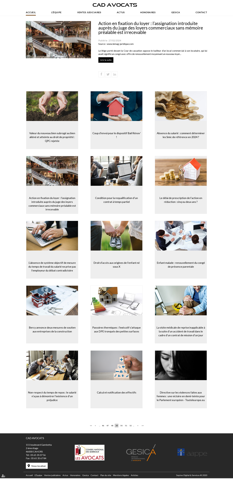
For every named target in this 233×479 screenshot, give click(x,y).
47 (108, 426)
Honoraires (148, 12)
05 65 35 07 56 (38, 455)
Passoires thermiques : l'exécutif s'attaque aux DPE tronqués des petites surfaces (116, 329)
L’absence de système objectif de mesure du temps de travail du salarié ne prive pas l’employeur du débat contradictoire (52, 266)
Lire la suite (106, 59)
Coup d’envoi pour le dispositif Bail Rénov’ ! (116, 134)
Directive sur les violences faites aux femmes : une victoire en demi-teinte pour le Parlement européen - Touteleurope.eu (181, 396)
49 (117, 426)
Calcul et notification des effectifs (116, 392)
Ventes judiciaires (89, 12)
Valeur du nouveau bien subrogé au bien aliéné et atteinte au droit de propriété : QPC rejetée (52, 136)
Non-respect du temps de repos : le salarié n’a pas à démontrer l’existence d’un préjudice (52, 396)
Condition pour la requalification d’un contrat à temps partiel (116, 199)
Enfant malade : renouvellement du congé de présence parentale (181, 264)
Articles (134, 476)
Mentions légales (121, 476)
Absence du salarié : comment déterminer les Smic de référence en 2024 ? (181, 134)
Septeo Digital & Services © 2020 (191, 476)
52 (131, 426)
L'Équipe (56, 12)
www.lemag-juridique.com (120, 43)
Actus (121, 12)
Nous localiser (38, 466)
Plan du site (105, 476)
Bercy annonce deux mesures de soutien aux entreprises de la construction (52, 329)
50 (121, 426)
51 (126, 426)
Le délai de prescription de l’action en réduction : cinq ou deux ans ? (181, 199)
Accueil (31, 12)
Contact (201, 12)
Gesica (175, 12)
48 (112, 426)
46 (103, 426)
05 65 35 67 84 (38, 459)
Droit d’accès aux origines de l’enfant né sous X (116, 264)
